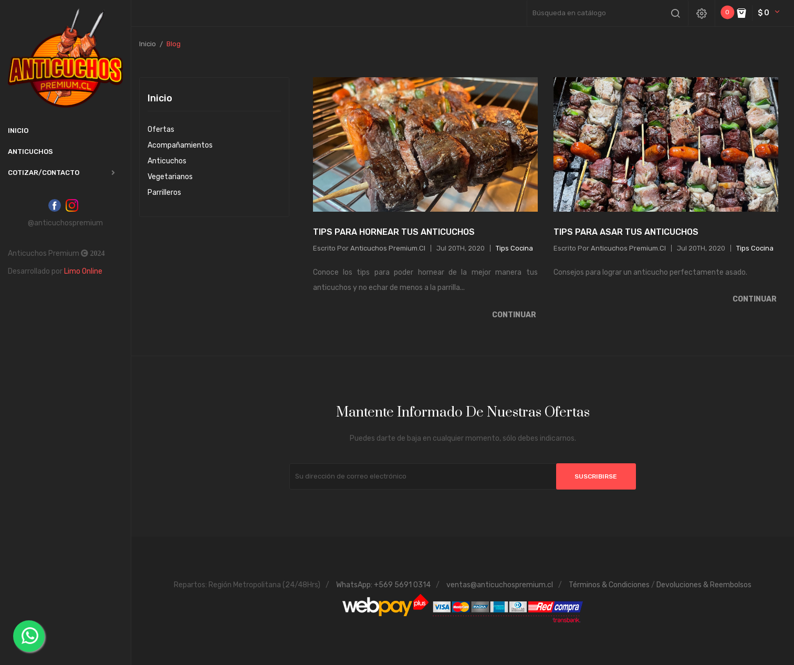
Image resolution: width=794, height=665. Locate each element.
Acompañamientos (180, 145)
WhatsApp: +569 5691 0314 (383, 584)
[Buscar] (607, 13)
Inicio (160, 98)
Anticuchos (167, 161)
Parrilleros (164, 192)
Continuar (515, 314)
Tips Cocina (514, 248)
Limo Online (83, 271)
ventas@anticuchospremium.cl (499, 584)
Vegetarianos (170, 176)
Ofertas (161, 129)
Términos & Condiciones (609, 584)
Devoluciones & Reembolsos (703, 584)
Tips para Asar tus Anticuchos (625, 232)
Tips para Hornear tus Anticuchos (394, 232)
